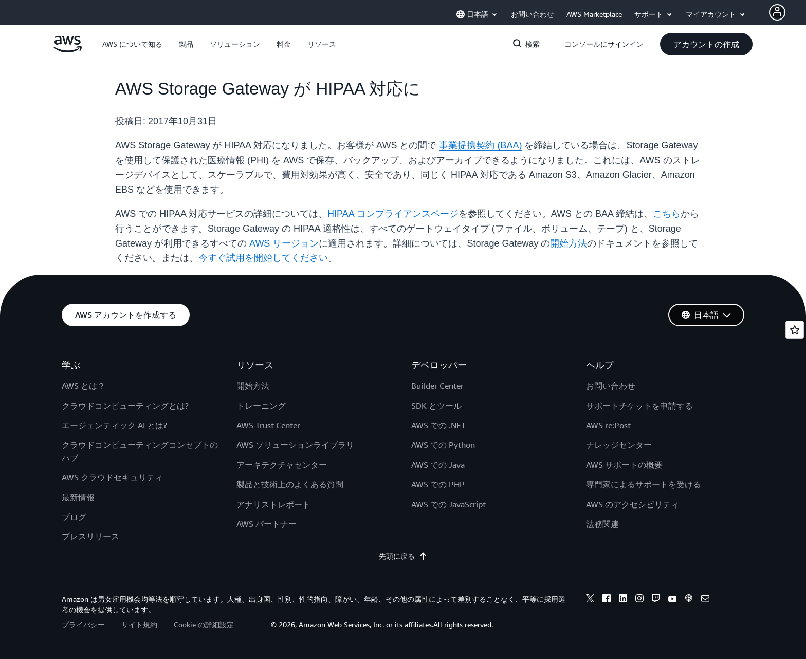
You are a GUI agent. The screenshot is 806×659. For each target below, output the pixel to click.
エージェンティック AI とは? (114, 425)
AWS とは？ (83, 386)
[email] (705, 600)
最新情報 (78, 497)
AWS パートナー (266, 524)
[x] (590, 600)
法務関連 (602, 524)
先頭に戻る (403, 556)
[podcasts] (689, 600)
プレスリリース (90, 536)
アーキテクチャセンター (281, 465)
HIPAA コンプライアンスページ (393, 214)
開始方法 (568, 243)
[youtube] (672, 600)
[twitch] (656, 600)
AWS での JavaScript (448, 504)
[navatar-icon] (777, 12)
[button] (132, 44)
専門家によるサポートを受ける (643, 484)
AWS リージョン (284, 243)
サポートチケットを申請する (639, 406)
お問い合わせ (610, 386)
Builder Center (437, 386)
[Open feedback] (794, 330)
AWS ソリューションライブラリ (295, 445)
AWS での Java (438, 465)
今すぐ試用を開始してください (263, 258)
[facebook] (606, 600)
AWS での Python (443, 445)
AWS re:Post (608, 425)
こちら (667, 214)
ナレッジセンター (619, 445)
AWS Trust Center (268, 425)
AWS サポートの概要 (624, 465)
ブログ (74, 517)
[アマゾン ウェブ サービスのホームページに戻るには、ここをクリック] (67, 50)
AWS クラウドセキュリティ (112, 477)
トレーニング (261, 406)
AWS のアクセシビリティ (632, 504)
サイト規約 (139, 624)
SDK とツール (436, 406)
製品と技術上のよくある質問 (289, 484)
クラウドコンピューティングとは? (125, 406)
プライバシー (83, 624)
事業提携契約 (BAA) (480, 145)
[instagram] (639, 600)
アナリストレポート (273, 504)
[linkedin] (623, 600)
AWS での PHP (438, 484)
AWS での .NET (438, 425)
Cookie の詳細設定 (204, 624)
